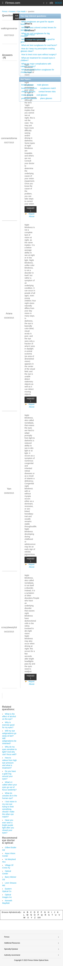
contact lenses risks (47, 91)
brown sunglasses (29, 88)
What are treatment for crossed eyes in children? (38, 59)
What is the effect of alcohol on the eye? (9, 716)
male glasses (43, 85)
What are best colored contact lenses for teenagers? (38, 28)
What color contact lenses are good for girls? (38, 40)
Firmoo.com (12, 2)
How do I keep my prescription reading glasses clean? (38, 49)
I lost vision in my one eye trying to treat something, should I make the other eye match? (9, 809)
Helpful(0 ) (30, 209)
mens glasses (27, 95)
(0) (51, 3)
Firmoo (4, 11)
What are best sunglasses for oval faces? (39, 45)
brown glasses (27, 85)
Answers (12, 11)
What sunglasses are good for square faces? (37, 23)
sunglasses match (48, 88)
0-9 (39, 917)
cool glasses (42, 95)
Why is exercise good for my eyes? (8, 725)
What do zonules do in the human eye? (9, 795)
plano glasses (46, 98)
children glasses (28, 91)
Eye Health (21, 11)
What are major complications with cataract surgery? (36, 65)
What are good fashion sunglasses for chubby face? (37, 71)
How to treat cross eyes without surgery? (39, 54)
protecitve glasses (29, 98)
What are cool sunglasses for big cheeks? (35, 34)
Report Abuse (31, 215)
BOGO (58, 3)
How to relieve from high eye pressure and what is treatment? (9, 763)
